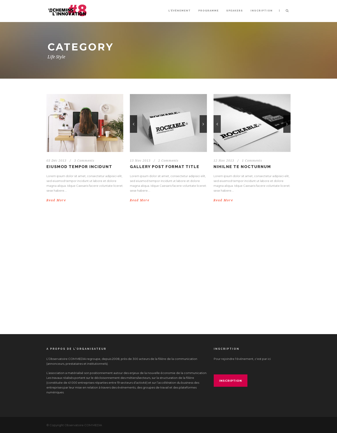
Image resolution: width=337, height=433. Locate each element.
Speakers (234, 10)
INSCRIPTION (261, 10)
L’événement (179, 10)
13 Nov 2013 (140, 160)
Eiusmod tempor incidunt (79, 166)
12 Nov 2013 (224, 160)
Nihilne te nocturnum (242, 166)
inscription (230, 380)
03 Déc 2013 (56, 160)
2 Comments (168, 160)
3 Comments (84, 160)
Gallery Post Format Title (164, 166)
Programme (208, 10)
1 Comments (252, 160)
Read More (56, 200)
